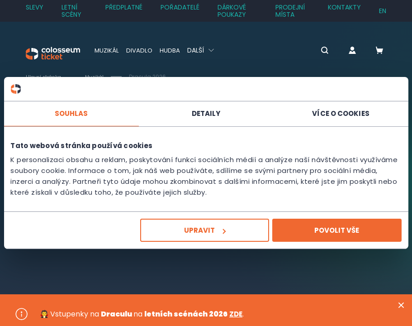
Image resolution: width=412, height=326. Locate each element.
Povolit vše (337, 230)
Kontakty (344, 7)
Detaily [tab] (206, 113)
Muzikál (107, 50)
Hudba (171, 50)
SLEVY (34, 7)
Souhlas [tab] (71, 113)
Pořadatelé (180, 7)
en (382, 10)
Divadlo (140, 50)
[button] (316, 51)
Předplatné (123, 7)
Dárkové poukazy (232, 11)
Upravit (205, 230)
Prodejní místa (290, 11)
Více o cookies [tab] (341, 113)
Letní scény (71, 11)
